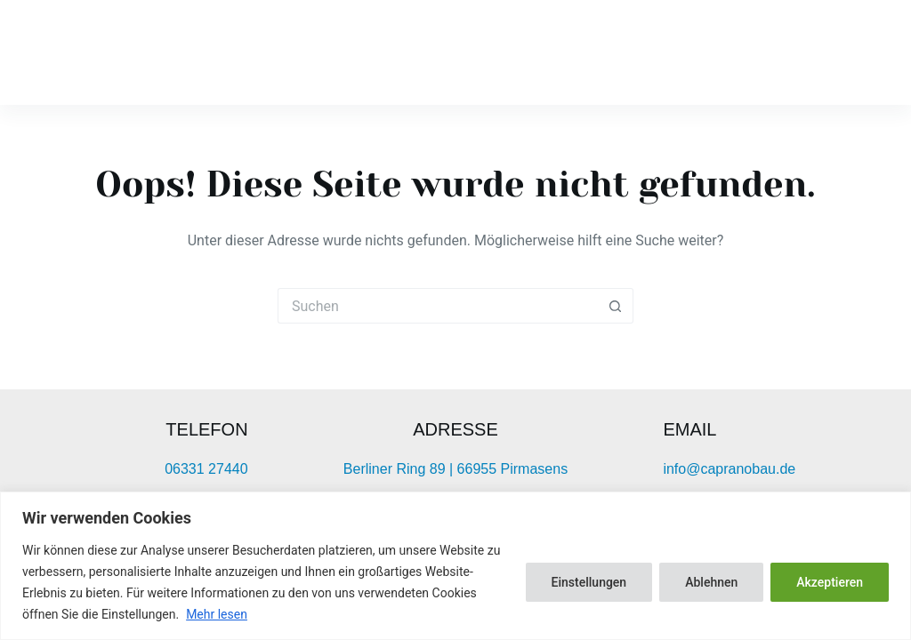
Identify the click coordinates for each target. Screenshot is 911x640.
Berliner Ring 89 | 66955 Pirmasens (455, 468)
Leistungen (768, 52)
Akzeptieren (829, 582)
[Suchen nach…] (438, 306)
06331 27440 (206, 468)
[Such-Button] (615, 306)
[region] (455, 566)
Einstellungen (589, 582)
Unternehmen (607, 52)
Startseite (459, 52)
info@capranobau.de (729, 468)
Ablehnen (711, 582)
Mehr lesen (216, 614)
